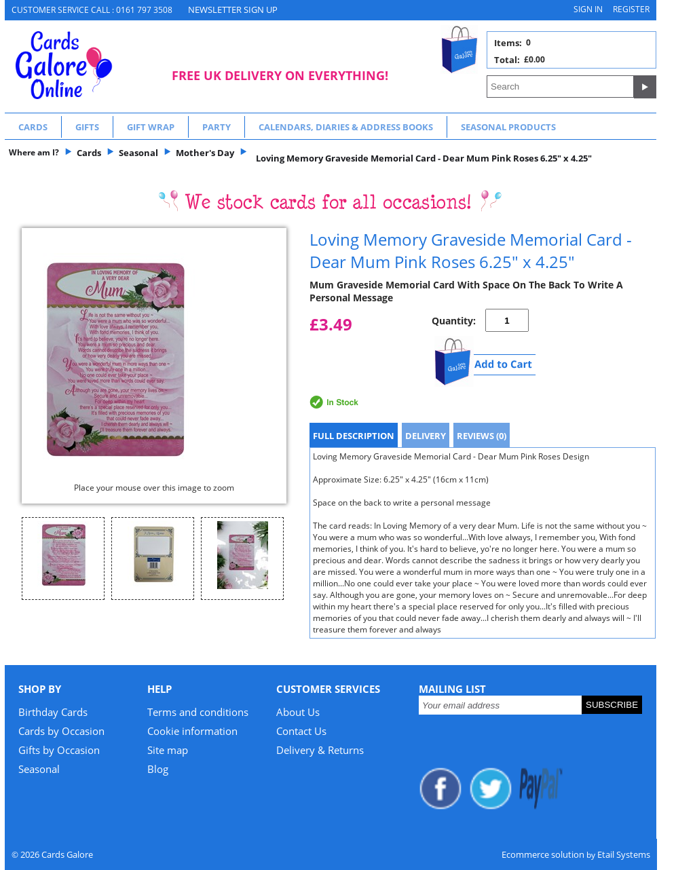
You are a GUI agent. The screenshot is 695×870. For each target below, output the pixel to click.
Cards (33, 127)
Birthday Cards (53, 712)
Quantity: (454, 320)
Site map (167, 750)
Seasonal (39, 769)
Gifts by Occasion (59, 750)
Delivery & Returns (320, 750)
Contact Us (301, 731)
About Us (298, 712)
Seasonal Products (508, 127)
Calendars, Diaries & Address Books (346, 127)
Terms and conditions (197, 712)
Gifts (87, 127)
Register (631, 9)
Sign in (588, 9)
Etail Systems (623, 854)
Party (216, 127)
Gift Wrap (150, 127)
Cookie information (192, 731)
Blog (157, 769)
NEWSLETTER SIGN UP (233, 9)
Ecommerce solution (543, 854)
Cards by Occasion (61, 731)
